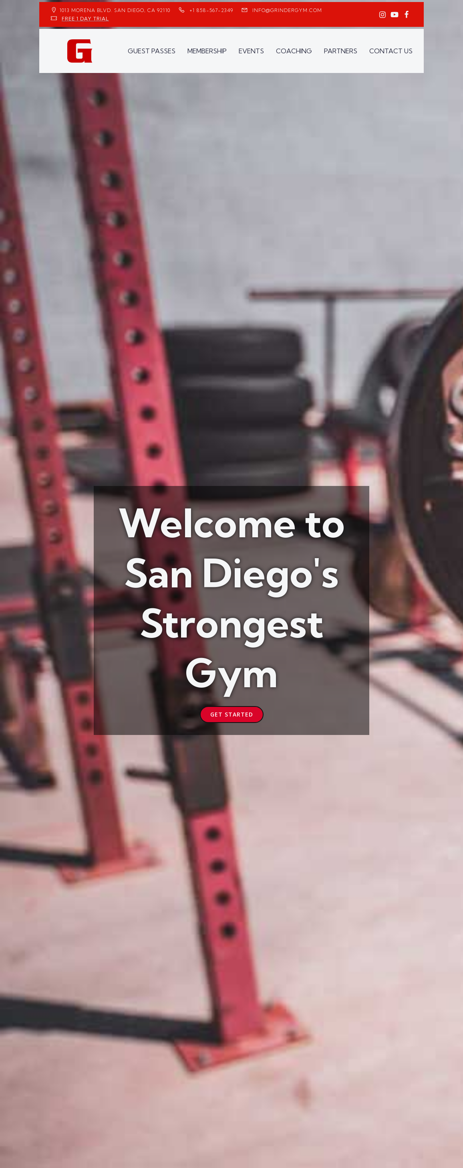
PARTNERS (340, 51)
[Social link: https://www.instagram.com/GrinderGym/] (382, 15)
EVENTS (251, 51)
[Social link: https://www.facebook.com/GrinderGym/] (407, 15)
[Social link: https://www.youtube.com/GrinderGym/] (395, 15)
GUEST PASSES (151, 51)
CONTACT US (391, 51)
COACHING (294, 51)
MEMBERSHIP (207, 51)
